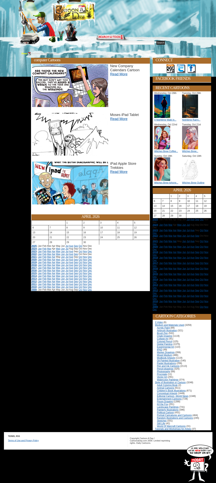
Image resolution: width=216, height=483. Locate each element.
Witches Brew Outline (193, 182)
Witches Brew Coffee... (166, 151)
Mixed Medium (164, 355)
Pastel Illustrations (166, 363)
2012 (34, 281)
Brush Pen (162, 333)
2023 (34, 251)
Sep (76, 246)
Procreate (162, 374)
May (58, 248)
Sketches (161, 420)
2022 (34, 254)
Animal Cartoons (165, 388)
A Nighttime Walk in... (165, 120)
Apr (53, 251)
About (35, 43)
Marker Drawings (166, 352)
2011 (34, 284)
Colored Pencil (164, 341)
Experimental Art (165, 347)
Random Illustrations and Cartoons (175, 418)
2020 (34, 259)
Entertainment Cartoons (169, 398)
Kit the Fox (162, 404)
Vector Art (162, 377)
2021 (34, 257)
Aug (71, 246)
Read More (118, 74)
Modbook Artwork (166, 357)
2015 (34, 273)
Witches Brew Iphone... (166, 182)
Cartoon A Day (83, 13)
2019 (34, 262)
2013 (34, 278)
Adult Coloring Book (167, 385)
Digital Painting (165, 344)
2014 (34, 276)
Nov (85, 251)
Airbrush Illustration (167, 330)
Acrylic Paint (163, 327)
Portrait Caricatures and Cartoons (174, 415)
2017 (34, 267)
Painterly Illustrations (168, 409)
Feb (44, 248)
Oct (80, 246)
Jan (40, 248)
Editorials (49, 43)
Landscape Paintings (168, 407)
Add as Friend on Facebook (191, 68)
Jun (63, 248)
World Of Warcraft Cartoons (171, 426)
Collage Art (162, 338)
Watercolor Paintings (167, 379)
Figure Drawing (165, 401)
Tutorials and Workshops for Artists (173, 429)
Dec (90, 251)
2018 (34, 265)
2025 (34, 246)
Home (22, 43)
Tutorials (66, 43)
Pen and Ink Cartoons (168, 366)
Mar (49, 248)
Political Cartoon (165, 412)
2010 (34, 287)
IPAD (159, 349)
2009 (34, 289)
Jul (67, 246)
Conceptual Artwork (167, 393)
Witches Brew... (190, 151)
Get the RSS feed (170, 68)
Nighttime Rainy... (191, 120)
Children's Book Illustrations (171, 390)
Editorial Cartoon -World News (172, 396)
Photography (163, 371)
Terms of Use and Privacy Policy (23, 440)
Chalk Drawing (164, 336)
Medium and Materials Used (169, 325)
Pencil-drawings (165, 368)
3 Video (159, 322)
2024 (34, 248)
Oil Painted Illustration (168, 360)
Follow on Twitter (181, 68)
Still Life (161, 423)
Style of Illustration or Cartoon (170, 382)
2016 (34, 270)
